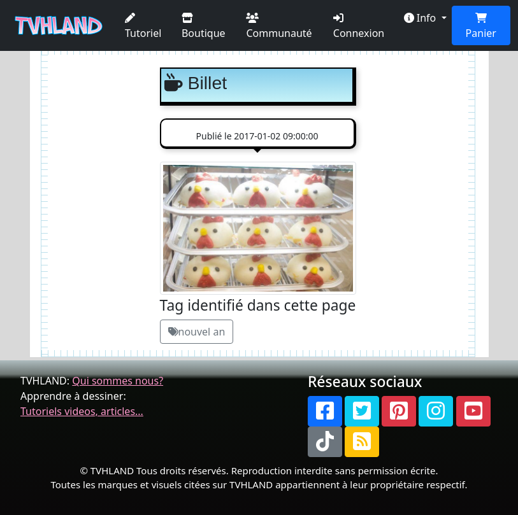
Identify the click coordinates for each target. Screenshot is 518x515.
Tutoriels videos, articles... (81, 411)
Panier (481, 26)
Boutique (204, 26)
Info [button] (421, 18)
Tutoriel (143, 26)
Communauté (279, 26)
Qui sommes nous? (117, 381)
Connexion (358, 26)
